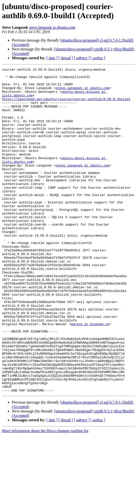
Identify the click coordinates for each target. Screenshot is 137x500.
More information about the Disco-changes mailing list (45, 496)
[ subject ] (82, 58)
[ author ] (98, 58)
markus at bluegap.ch (90, 375)
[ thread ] (65, 58)
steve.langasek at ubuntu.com (52, 27)
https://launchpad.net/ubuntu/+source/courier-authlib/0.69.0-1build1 (66, 105)
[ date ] (51, 58)
